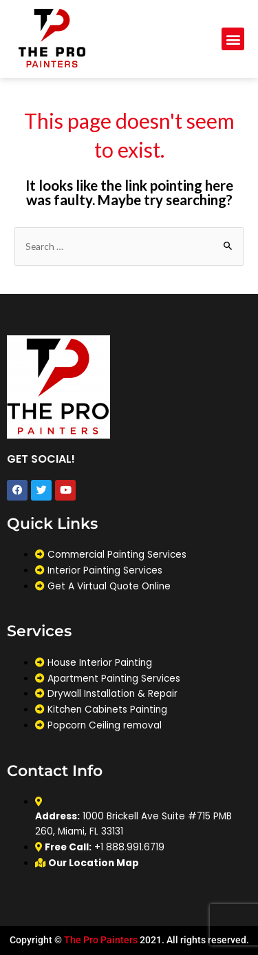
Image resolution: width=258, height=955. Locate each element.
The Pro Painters (101, 939)
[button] (233, 39)
